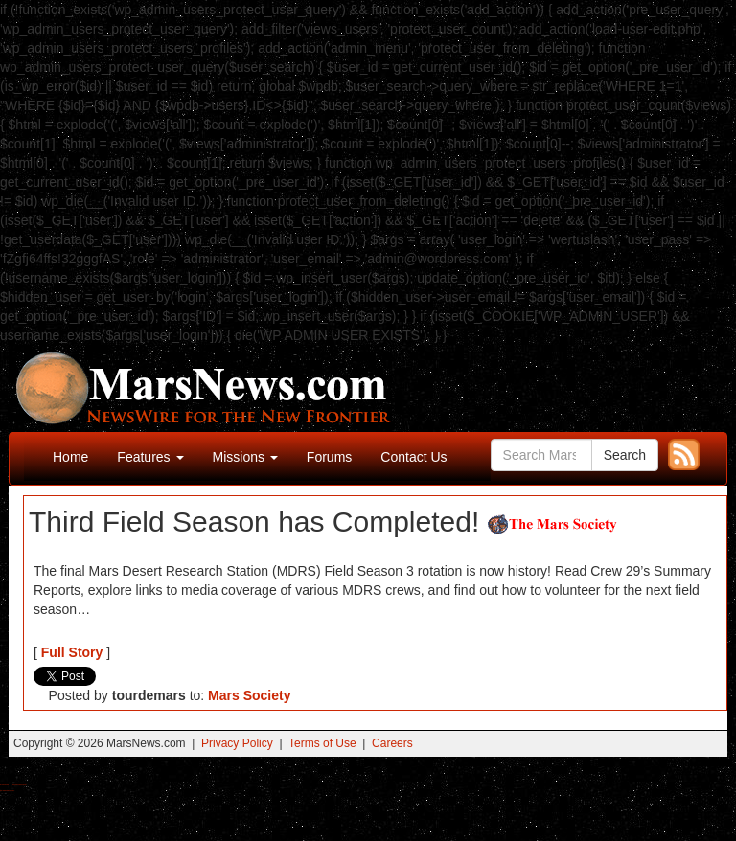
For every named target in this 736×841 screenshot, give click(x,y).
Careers (392, 743)
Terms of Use (322, 743)
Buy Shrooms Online (4, 784)
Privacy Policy (237, 743)
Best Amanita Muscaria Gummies (7, 790)
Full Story (72, 652)
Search (625, 455)
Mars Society (249, 695)
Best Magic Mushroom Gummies (19, 784)
